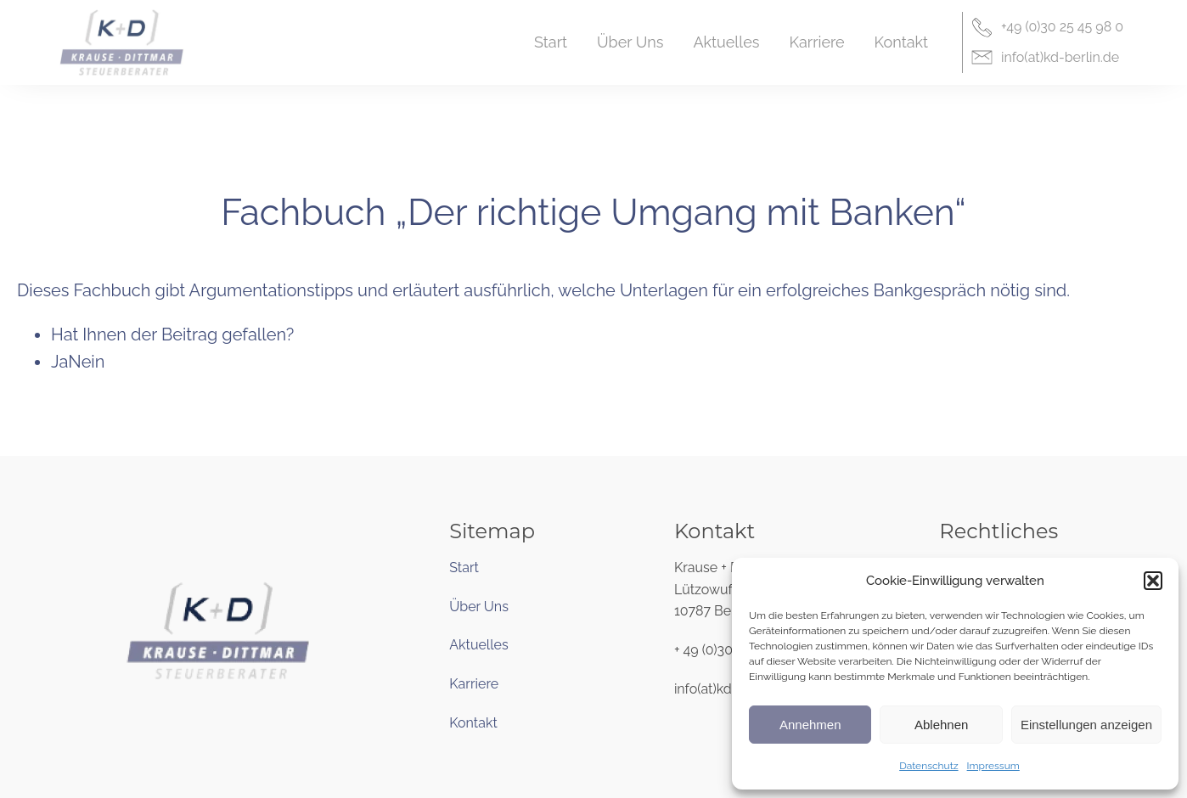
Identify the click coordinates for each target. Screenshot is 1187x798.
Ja (59, 361)
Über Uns (479, 606)
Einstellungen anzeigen (1086, 724)
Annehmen (810, 724)
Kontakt (473, 723)
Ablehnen (941, 724)
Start (464, 567)
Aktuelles (478, 645)
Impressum (993, 766)
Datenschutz (928, 766)
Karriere (473, 684)
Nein (86, 361)
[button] (1153, 580)
